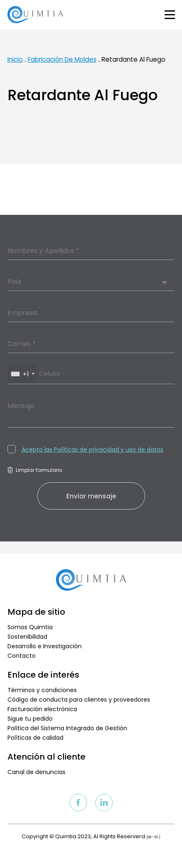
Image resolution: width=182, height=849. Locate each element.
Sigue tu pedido (30, 718)
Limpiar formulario (34, 470)
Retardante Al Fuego (133, 59)
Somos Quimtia (30, 627)
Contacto (21, 656)
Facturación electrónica (42, 709)
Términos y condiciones (42, 690)
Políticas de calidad (35, 738)
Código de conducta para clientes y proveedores (78, 699)
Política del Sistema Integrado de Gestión (67, 728)
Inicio (15, 59)
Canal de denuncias (36, 772)
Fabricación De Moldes (62, 59)
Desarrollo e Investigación (44, 646)
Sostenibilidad (27, 637)
